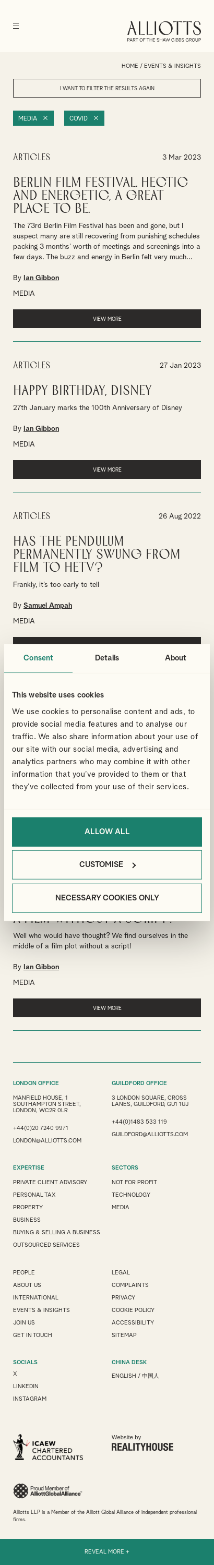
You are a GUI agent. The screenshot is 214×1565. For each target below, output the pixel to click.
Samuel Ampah (47, 605)
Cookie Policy (133, 1310)
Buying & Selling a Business (56, 1232)
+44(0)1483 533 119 (139, 1122)
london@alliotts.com (47, 1140)
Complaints (130, 1285)
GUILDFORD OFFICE (139, 1083)
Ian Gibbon (41, 278)
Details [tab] (107, 658)
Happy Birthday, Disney (82, 391)
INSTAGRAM (29, 1399)
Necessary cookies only (107, 897)
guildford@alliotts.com (150, 1134)
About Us (27, 1285)
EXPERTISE (28, 1168)
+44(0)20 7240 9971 (40, 1128)
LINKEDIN (26, 1386)
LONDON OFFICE (36, 1083)
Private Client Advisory (50, 1182)
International (35, 1298)
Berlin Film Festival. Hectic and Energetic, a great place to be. (100, 196)
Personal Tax (34, 1195)
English (124, 1376)
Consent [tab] (38, 658)
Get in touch (32, 1335)
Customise (107, 865)
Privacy (123, 1298)
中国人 (150, 1376)
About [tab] (176, 658)
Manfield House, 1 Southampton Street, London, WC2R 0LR (47, 1104)
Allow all (107, 831)
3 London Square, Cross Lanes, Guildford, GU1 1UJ (150, 1101)
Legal (121, 1272)
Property (28, 1207)
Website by (142, 1442)
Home (130, 66)
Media (27, 119)
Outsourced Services (46, 1245)
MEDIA (24, 293)
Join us (24, 1323)
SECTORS (125, 1168)
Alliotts (164, 31)
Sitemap (124, 1335)
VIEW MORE (107, 319)
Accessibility (133, 1323)
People (24, 1272)
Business (27, 1220)
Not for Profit (134, 1182)
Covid (78, 119)
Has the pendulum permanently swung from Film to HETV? (97, 555)
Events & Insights (41, 1310)
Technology (131, 1195)
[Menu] (16, 26)
